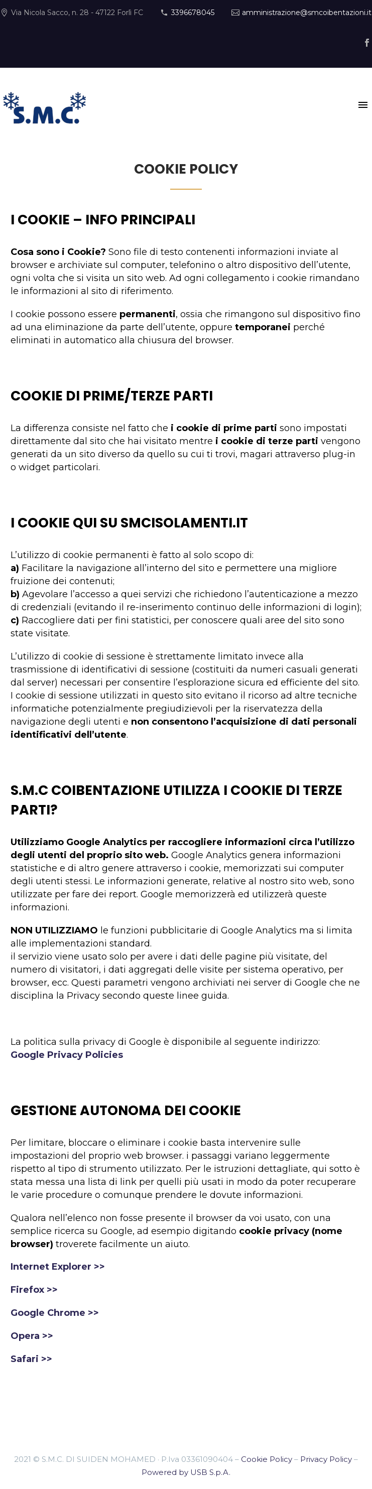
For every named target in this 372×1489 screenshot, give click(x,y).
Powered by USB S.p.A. (186, 1472)
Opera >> (32, 1335)
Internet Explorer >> (58, 1266)
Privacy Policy (326, 1459)
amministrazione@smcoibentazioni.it (306, 12)
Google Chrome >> (55, 1312)
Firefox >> (34, 1289)
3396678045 (192, 12)
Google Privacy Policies (67, 1054)
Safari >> (31, 1359)
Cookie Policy (266, 1459)
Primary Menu (362, 105)
